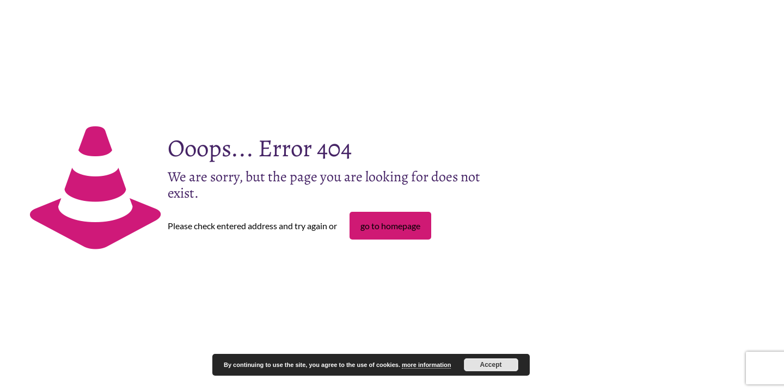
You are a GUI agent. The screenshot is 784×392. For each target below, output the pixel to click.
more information (426, 365)
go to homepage (390, 225)
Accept (491, 365)
